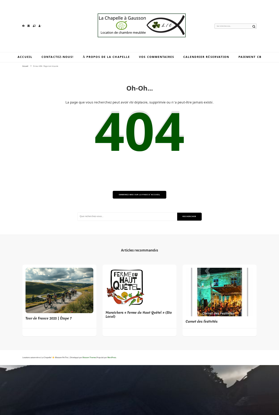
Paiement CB (249, 57)
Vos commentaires (156, 57)
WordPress (111, 357)
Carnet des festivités (202, 321)
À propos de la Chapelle (106, 57)
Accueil (25, 57)
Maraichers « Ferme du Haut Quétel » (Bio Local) (139, 314)
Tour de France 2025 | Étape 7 (49, 318)
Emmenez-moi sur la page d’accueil (139, 194)
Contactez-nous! (58, 57)
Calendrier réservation (206, 57)
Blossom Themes (89, 357)
